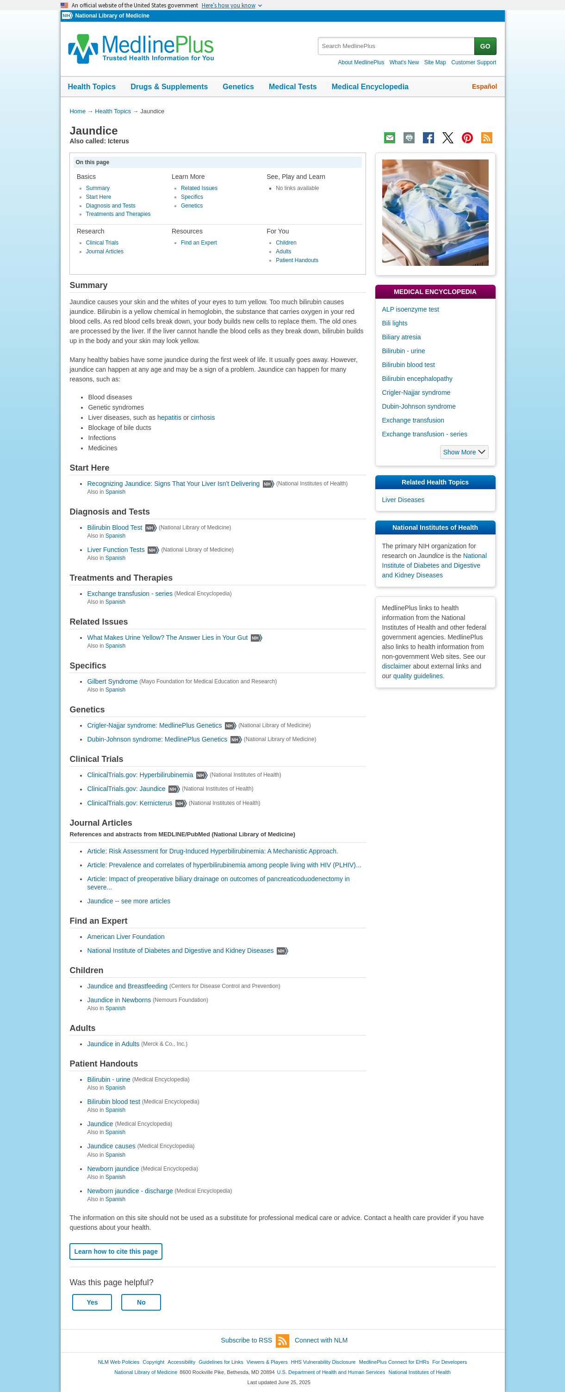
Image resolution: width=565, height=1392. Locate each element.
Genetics (238, 87)
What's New (404, 62)
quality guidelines (418, 676)
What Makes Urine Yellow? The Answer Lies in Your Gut (167, 637)
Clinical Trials (102, 242)
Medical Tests (293, 87)
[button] (464, 452)
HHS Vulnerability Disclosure (323, 1362)
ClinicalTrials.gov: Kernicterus (129, 803)
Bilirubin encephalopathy (417, 378)
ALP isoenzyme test (410, 309)
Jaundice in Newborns (119, 1000)
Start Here (99, 197)
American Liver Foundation (125, 936)
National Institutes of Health (420, 1372)
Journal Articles (105, 251)
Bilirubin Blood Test (114, 527)
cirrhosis (203, 417)
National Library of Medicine (112, 15)
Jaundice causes (111, 1146)
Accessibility (181, 1362)
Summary (98, 188)
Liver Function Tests (115, 549)
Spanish (115, 492)
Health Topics (92, 87)
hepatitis (169, 417)
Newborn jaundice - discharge (130, 1191)
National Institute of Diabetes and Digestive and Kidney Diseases (180, 950)
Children (286, 242)
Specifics (192, 197)
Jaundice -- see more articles (128, 901)
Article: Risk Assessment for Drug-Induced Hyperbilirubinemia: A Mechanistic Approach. (212, 851)
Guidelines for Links (221, 1362)
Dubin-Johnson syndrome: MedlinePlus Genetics (157, 739)
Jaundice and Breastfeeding (127, 986)
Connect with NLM (321, 1340)
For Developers (449, 1362)
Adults (283, 251)
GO (485, 46)
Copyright (153, 1362)
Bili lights (395, 323)
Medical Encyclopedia (370, 87)
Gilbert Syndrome (112, 681)
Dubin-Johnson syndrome (419, 406)
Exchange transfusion (413, 420)
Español (484, 86)
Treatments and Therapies (118, 214)
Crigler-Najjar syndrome (416, 392)
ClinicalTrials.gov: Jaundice (126, 789)
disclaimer (396, 666)
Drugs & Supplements (169, 87)
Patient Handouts (297, 260)
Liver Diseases (403, 499)
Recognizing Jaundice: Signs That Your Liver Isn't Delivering (173, 483)
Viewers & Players (267, 1362)
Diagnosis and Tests (111, 205)
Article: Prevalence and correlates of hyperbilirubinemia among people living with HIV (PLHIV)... (224, 865)
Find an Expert (199, 242)
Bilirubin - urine (108, 1079)
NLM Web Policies (119, 1362)
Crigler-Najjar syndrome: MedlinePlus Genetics (154, 725)
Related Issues (199, 188)
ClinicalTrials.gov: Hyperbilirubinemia (140, 775)
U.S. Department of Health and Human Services (331, 1372)
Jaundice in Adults (113, 1044)
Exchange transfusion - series (129, 593)
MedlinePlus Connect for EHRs (394, 1362)
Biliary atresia (401, 337)
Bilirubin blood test (113, 1101)
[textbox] (397, 46)
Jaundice (100, 1124)
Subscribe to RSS (255, 1341)
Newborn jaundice (113, 1168)
